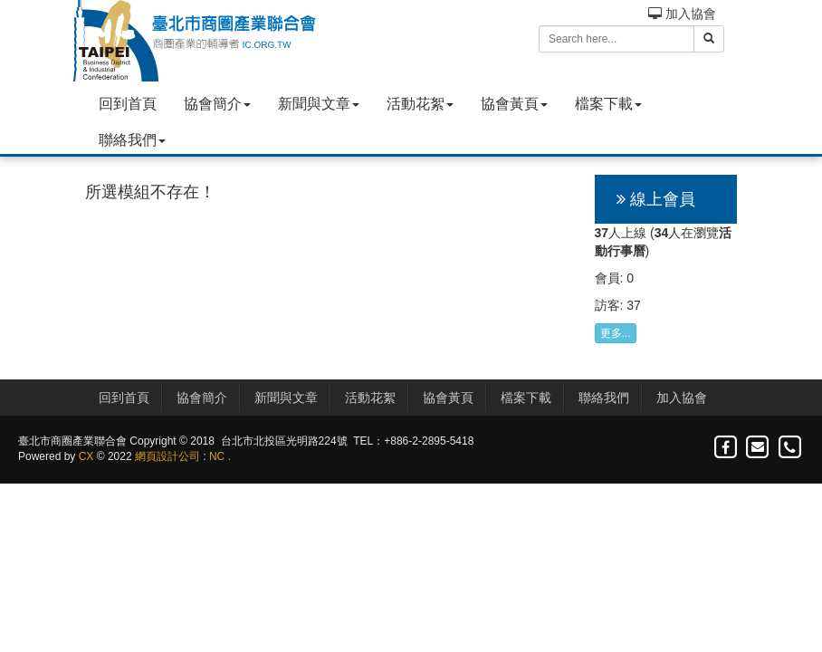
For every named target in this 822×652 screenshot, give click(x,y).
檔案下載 (608, 103)
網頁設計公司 (167, 456)
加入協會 (682, 13)
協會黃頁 (514, 103)
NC (217, 456)
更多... (615, 333)
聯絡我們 (132, 140)
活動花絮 (420, 103)
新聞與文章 (318, 103)
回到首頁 (128, 103)
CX (86, 456)
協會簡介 (217, 103)
